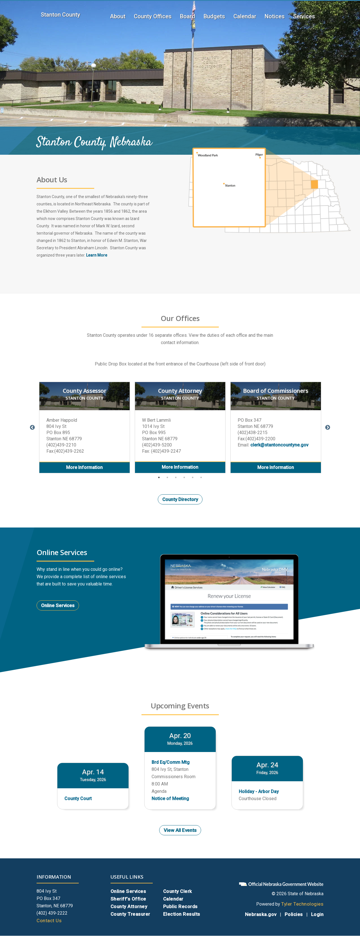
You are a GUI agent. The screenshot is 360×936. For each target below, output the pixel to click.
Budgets (214, 16)
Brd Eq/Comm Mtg (171, 762)
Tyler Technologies (302, 904)
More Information (84, 467)
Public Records (180, 906)
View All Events (180, 830)
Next (327, 427)
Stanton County (60, 14)
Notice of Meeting (170, 798)
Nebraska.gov (260, 914)
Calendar (244, 16)
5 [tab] (192, 477)
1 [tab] (159, 477)
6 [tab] (201, 477)
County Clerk (177, 891)
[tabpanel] (84, 427)
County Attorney (129, 906)
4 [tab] (184, 477)
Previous (32, 427)
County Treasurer (130, 914)
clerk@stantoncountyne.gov (279, 445)
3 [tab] (176, 477)
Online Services (58, 605)
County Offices (153, 16)
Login (317, 914)
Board (187, 16)
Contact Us (49, 920)
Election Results (181, 914)
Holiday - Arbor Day (259, 791)
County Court (78, 798)
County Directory (180, 499)
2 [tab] (167, 477)
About (117, 16)
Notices (275, 16)
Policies (294, 914)
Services (304, 16)
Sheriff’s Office (128, 899)
